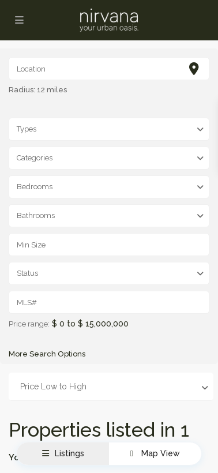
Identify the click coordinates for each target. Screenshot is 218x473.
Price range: (29, 324)
